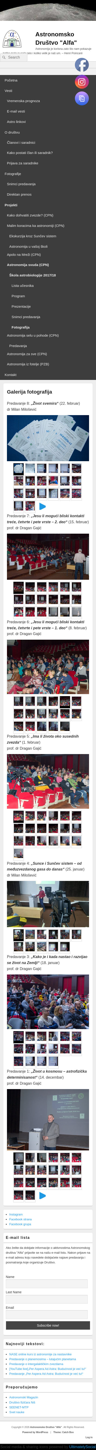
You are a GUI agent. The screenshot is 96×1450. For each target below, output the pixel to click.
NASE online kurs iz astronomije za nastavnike (40, 1354)
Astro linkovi (16, 122)
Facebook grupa (20, 1224)
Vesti (8, 91)
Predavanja (18, 346)
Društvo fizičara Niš (22, 1402)
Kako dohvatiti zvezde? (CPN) (30, 215)
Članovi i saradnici (21, 142)
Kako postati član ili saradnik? (30, 153)
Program (18, 296)
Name (10, 1277)
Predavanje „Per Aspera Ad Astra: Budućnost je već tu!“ (46, 1373)
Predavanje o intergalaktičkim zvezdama (36, 1364)
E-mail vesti (16, 111)
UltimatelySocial (82, 1447)
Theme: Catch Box (63, 1432)
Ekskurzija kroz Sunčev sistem (32, 236)
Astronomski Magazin (23, 1397)
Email (10, 1307)
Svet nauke (16, 1412)
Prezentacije (21, 306)
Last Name (14, 1292)
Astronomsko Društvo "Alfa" (46, 1427)
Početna (11, 80)
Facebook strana (20, 1219)
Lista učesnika (23, 286)
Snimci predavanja (21, 184)
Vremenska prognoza (23, 101)
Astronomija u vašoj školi (28, 246)
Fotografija (21, 327)
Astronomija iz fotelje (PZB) (28, 364)
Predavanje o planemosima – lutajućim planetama (42, 1359)
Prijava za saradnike (22, 163)
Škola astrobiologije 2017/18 (32, 275)
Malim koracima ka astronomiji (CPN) (35, 226)
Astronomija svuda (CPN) (28, 265)
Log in (89, 1437)
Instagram (16, 1214)
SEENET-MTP (19, 1407)
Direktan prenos (19, 194)
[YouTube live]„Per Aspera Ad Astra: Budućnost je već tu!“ (47, 1369)
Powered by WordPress (35, 1432)
